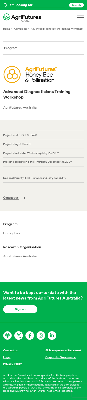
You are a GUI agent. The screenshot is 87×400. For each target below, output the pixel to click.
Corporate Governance (60, 357)
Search (76, 5)
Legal (6, 357)
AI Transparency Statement (63, 350)
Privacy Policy (12, 363)
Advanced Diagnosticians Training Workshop (57, 28)
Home (6, 28)
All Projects (20, 28)
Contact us (10, 350)
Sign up (20, 309)
